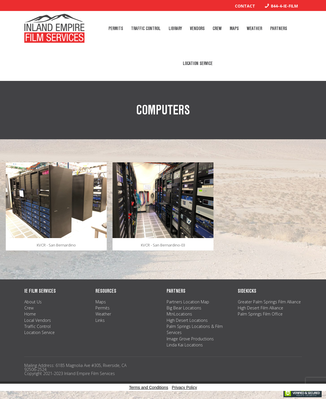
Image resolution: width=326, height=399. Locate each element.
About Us (33, 302)
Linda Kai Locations (185, 345)
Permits (102, 308)
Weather (103, 314)
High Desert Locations (187, 320)
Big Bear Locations (184, 308)
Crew (29, 308)
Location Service (39, 332)
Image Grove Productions (190, 339)
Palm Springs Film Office (260, 314)
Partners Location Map (188, 302)
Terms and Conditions (148, 387)
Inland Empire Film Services (54, 28)
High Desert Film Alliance (260, 308)
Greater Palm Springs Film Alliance (269, 302)
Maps (100, 302)
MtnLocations (179, 314)
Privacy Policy (184, 387)
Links (100, 320)
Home (30, 314)
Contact (245, 6)
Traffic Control (37, 326)
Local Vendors (37, 320)
